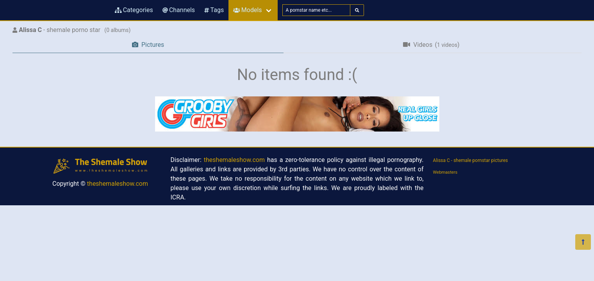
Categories (134, 10)
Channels (178, 10)
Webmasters (445, 172)
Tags (214, 10)
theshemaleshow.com (117, 183)
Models (247, 10)
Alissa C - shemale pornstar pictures (470, 160)
